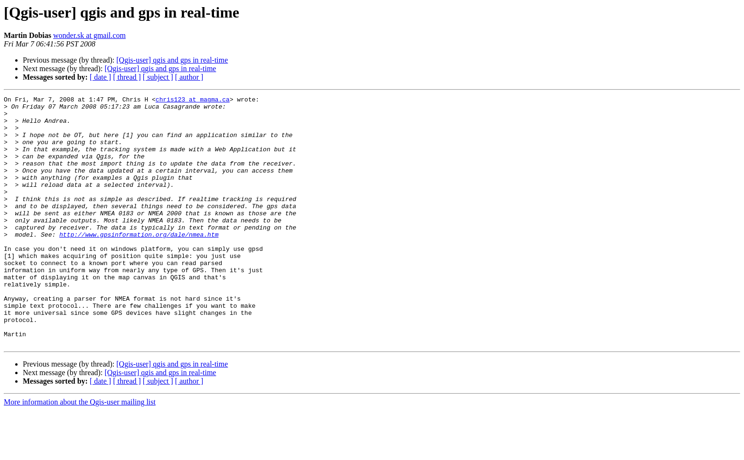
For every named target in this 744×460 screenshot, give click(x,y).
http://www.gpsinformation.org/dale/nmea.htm (138, 262)
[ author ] (189, 77)
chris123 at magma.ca (193, 100)
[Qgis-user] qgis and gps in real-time (172, 60)
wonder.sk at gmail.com (89, 35)
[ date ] (100, 77)
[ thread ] (127, 77)
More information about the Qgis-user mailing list (80, 452)
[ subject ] (158, 77)
